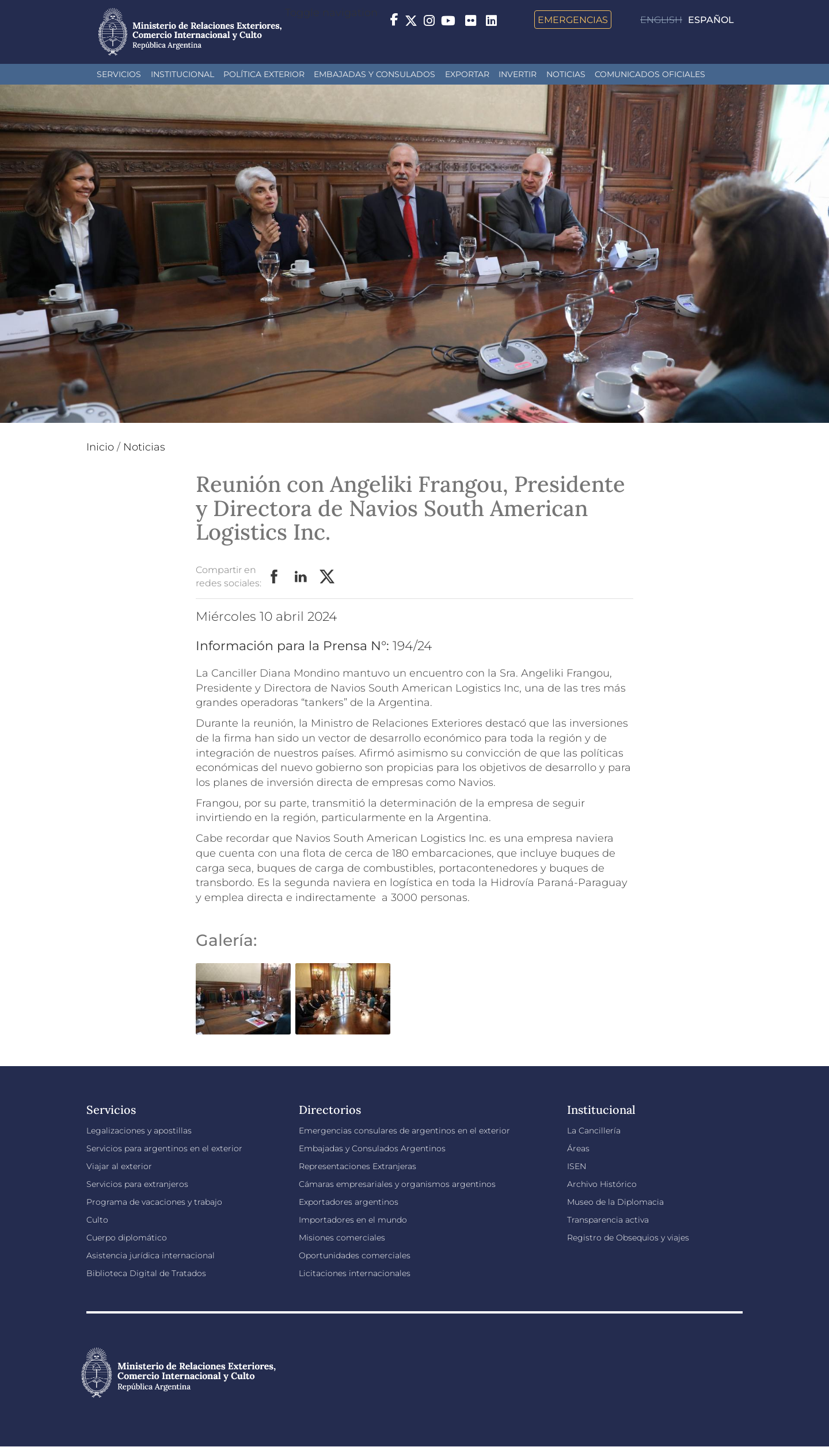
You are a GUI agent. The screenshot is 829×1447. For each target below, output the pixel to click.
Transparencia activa (608, 1220)
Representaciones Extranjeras (357, 1166)
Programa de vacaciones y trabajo (154, 1202)
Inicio (100, 447)
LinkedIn (301, 577)
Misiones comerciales (342, 1237)
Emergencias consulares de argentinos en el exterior (404, 1130)
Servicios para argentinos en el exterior (164, 1148)
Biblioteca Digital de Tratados (146, 1273)
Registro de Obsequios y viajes (628, 1237)
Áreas (578, 1148)
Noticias (565, 74)
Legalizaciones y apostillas (139, 1130)
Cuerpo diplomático (126, 1237)
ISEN (576, 1166)
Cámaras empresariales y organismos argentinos (397, 1184)
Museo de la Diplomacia (615, 1202)
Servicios (119, 74)
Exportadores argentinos (348, 1202)
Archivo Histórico (602, 1184)
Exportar (467, 74)
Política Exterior (264, 74)
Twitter (327, 577)
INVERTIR (518, 74)
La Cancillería (594, 1130)
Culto (97, 1220)
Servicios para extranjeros (137, 1184)
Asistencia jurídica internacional (150, 1255)
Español (711, 19)
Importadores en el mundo (353, 1220)
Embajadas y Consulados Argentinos (372, 1148)
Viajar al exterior (119, 1166)
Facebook (274, 577)
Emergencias (573, 19)
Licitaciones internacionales (354, 1273)
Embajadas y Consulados (374, 74)
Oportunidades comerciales (354, 1255)
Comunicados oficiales (650, 74)
